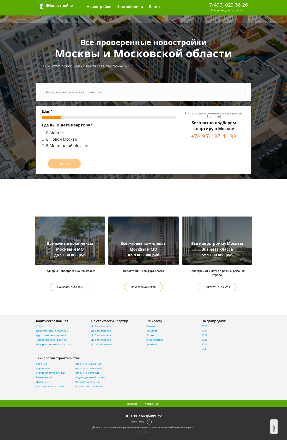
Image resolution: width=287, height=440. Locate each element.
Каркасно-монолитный (50, 386)
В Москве (55, 133)
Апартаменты (154, 339)
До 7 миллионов (101, 335)
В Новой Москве (61, 139)
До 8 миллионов (101, 339)
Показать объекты (70, 287)
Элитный (151, 344)
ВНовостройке (56, 6)
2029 (204, 344)
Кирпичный (43, 368)
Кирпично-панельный (88, 368)
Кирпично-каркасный (88, 363)
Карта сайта (143, 432)
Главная (131, 403)
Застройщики (130, 7)
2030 (204, 348)
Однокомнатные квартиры (52, 330)
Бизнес (150, 335)
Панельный (43, 382)
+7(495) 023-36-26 (227, 5)
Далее (64, 164)
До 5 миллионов (101, 326)
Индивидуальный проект (90, 377)
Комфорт (151, 330)
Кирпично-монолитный (50, 372)
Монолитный (44, 377)
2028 (204, 339)
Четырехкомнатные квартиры (54, 344)
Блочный (41, 363)
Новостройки (99, 7)
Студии (40, 326)
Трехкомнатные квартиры (52, 339)
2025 (204, 326)
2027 (204, 335)
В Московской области (67, 146)
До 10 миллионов (101, 344)
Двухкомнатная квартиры (51, 335)
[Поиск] (141, 92)
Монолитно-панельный (89, 386)
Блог (154, 7)
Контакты (151, 403)
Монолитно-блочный (88, 382)
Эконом (151, 326)
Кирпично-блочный (87, 372)
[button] (83, 66)
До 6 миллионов (101, 330)
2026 (204, 330)
